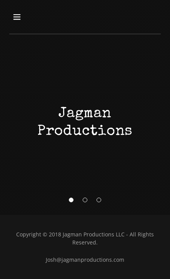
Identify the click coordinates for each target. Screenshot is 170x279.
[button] (71, 200)
